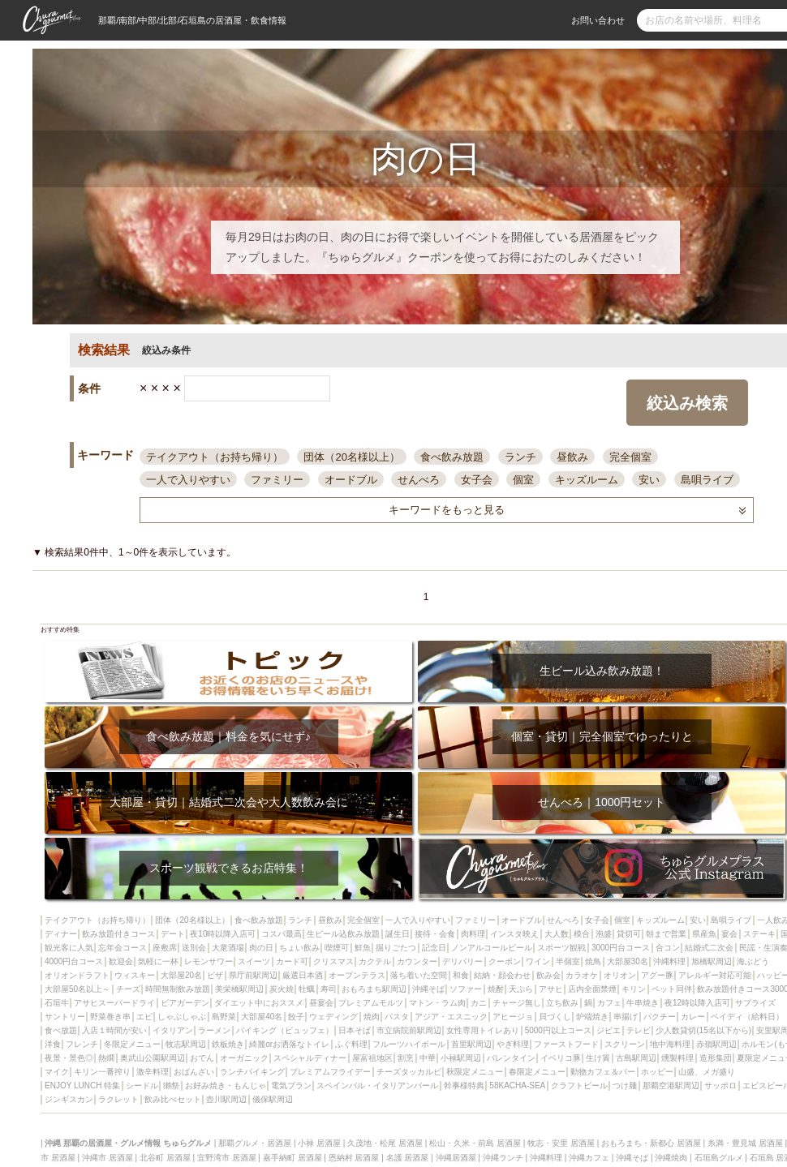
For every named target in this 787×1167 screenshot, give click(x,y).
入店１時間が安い (114, 1030)
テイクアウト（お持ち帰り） (214, 457)
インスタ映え (514, 933)
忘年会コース (122, 947)
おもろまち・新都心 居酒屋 (651, 1143)
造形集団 (715, 1057)
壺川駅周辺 (226, 1099)
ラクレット (118, 1099)
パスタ (397, 1016)
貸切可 (629, 933)
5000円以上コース (558, 1030)
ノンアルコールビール (491, 947)
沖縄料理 (669, 961)
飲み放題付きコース (118, 933)
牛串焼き (642, 1002)
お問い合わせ (598, 20)
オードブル (351, 480)
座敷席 (165, 947)
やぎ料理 (513, 1044)
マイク (57, 1071)
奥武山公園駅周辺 (152, 1057)
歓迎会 (121, 961)
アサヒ (551, 989)
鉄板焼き (228, 1044)
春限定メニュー (537, 1071)
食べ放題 (61, 1030)
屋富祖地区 (372, 1057)
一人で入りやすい (188, 480)
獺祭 (171, 1085)
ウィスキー (134, 975)
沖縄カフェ (589, 1157)
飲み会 (548, 975)
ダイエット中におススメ (258, 1002)
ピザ (215, 975)
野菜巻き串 (110, 1016)
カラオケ (582, 975)
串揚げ (625, 1016)
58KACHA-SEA (517, 1085)
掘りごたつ (396, 947)
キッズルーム (586, 480)
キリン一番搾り (102, 1071)
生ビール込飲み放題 (343, 933)
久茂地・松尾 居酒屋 (385, 1143)
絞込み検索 (687, 403)
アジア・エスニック (451, 1016)
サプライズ (755, 1002)
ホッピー (657, 1071)
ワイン (538, 961)
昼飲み (572, 457)
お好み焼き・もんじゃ (225, 1085)
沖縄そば (428, 989)
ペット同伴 (672, 989)
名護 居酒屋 (407, 1157)
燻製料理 (677, 1057)
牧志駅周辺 (186, 1044)
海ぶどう (753, 961)
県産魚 (704, 933)
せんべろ (419, 480)
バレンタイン (511, 1057)
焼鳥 (593, 961)
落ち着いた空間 (418, 975)
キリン (633, 989)
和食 (461, 975)
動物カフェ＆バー (602, 1071)
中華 (427, 1057)
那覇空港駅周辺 (671, 1085)
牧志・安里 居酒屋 (561, 1143)
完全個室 (630, 457)
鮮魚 (363, 947)
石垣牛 (57, 1002)
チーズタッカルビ (408, 1071)
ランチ (520, 457)
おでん (202, 1057)
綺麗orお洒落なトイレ (289, 1044)
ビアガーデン (185, 1002)
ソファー (465, 989)
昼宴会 (321, 1002)
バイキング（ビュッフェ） (284, 1030)
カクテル (375, 961)
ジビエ (608, 1030)
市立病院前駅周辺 (408, 1030)
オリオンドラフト (77, 975)
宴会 (729, 933)
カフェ (609, 1002)
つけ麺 (625, 1085)
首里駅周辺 (471, 1044)
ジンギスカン (69, 1099)
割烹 (406, 1057)
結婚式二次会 (709, 947)
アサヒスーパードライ (114, 1002)
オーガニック (244, 1057)
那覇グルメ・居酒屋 (254, 1143)
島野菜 (224, 1016)
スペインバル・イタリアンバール (377, 1085)
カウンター (417, 961)
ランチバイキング (252, 1071)
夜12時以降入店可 (697, 1002)
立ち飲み (562, 1002)
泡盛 (604, 933)
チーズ (128, 989)
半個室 (568, 961)
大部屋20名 (181, 975)
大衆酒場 (228, 947)
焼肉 (371, 1016)
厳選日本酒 (302, 975)
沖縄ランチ (503, 1157)
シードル (142, 1085)
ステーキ (759, 933)
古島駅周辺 (636, 1057)
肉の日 (261, 947)
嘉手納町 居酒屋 (292, 1157)
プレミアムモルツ (370, 1002)
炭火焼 (281, 989)
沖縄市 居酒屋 (107, 1157)
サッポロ (720, 1085)
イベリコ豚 (560, 1057)
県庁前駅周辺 (253, 975)
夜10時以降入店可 (223, 933)
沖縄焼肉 (671, 1157)
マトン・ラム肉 (437, 1002)
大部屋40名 (261, 1016)
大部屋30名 (627, 961)
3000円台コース (620, 947)
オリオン (620, 975)
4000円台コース (74, 961)
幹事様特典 (464, 1085)
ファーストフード (566, 1044)
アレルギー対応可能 (714, 975)
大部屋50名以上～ (77, 989)
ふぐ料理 (351, 1044)
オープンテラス (357, 975)
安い (649, 480)
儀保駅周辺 (272, 1099)
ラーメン (214, 1030)
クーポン (504, 961)
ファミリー (277, 480)
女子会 (476, 480)
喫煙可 (337, 947)
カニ (479, 1002)
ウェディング (333, 1016)
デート (173, 933)
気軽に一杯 (158, 961)
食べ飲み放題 (452, 457)
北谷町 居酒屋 (165, 1157)
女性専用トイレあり (482, 1030)
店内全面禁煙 (592, 989)
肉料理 (473, 933)
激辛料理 (152, 1071)
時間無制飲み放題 (177, 989)
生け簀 (598, 1057)
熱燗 (106, 1057)
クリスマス (333, 961)
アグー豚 (657, 975)
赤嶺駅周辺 (716, 1044)
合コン (668, 947)
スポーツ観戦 (561, 947)
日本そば (354, 1030)
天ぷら (521, 989)
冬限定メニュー (132, 1044)
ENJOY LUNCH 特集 (82, 1085)
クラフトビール (579, 1085)
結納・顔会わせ (502, 975)
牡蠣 (307, 989)
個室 (523, 480)
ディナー (61, 933)
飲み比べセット (172, 1099)
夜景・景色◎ (69, 1057)
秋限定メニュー (474, 1071)
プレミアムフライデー (330, 1071)
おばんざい (194, 1071)
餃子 (296, 1016)
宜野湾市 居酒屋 (226, 1157)
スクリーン (624, 1044)
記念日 (434, 947)
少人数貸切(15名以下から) (703, 1030)
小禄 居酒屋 (319, 1143)
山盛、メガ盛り (706, 1071)
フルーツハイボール (408, 1044)
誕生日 (397, 933)
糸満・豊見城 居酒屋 (745, 1143)
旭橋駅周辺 (711, 961)
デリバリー (462, 961)
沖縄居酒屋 (456, 1157)
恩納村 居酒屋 (354, 1157)
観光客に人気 (69, 947)
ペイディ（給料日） (747, 1016)
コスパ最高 (281, 933)
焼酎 (496, 989)
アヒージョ (512, 1016)
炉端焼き (592, 1016)
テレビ (638, 1030)
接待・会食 (435, 933)
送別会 (194, 947)
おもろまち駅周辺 (374, 989)
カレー (693, 1016)
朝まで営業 (666, 933)
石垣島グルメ (719, 1157)
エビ (144, 1016)
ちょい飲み (299, 947)
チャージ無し (516, 1002)
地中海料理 (670, 1044)
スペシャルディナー (309, 1057)
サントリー (65, 1016)
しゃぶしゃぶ (181, 1016)
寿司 (328, 989)
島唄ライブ (707, 480)
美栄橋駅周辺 (239, 989)
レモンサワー (208, 961)
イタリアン (173, 1030)
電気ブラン (291, 1085)
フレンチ (82, 1044)
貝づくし (555, 1016)
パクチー (659, 1016)
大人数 (556, 933)
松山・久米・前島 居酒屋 (475, 1143)
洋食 (53, 1044)
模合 (582, 933)
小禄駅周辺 (461, 1057)
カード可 (292, 961)
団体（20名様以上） (351, 457)
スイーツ (254, 961)
